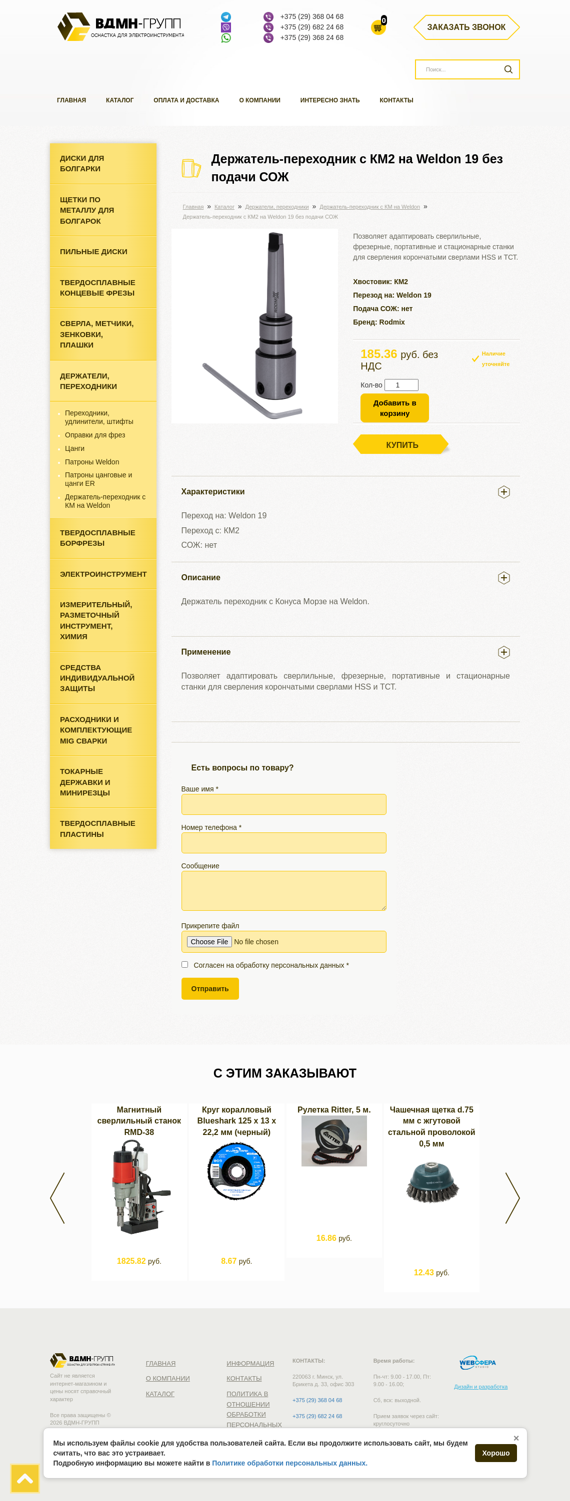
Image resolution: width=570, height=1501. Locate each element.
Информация (250, 1363)
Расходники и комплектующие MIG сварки (96, 730)
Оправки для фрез (95, 435)
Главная (71, 100)
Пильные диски (94, 251)
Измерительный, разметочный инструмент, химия (96, 620)
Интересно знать (330, 100)
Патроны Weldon (92, 462)
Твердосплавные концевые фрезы (98, 287)
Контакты (397, 100)
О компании (259, 100)
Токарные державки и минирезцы (85, 782)
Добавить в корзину (395, 407)
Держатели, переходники (88, 381)
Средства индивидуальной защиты (97, 678)
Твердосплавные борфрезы (98, 537)
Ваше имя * (284, 800)
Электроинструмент (103, 574)
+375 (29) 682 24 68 (312, 27)
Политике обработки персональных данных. (290, 1463)
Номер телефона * (284, 838)
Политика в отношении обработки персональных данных (254, 1414)
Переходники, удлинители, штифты (99, 417)
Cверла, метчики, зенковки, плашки (97, 334)
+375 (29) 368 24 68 (312, 37)
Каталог (120, 100)
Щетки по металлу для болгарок (87, 210)
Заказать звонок (467, 27)
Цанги (74, 448)
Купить (402, 445)
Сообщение (284, 886)
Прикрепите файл (284, 937)
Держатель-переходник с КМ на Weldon (105, 501)
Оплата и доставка (186, 100)
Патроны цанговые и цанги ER (98, 479)
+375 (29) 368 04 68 (312, 16)
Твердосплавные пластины (98, 828)
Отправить (210, 989)
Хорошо (496, 1453)
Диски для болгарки (82, 163)
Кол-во (371, 385)
